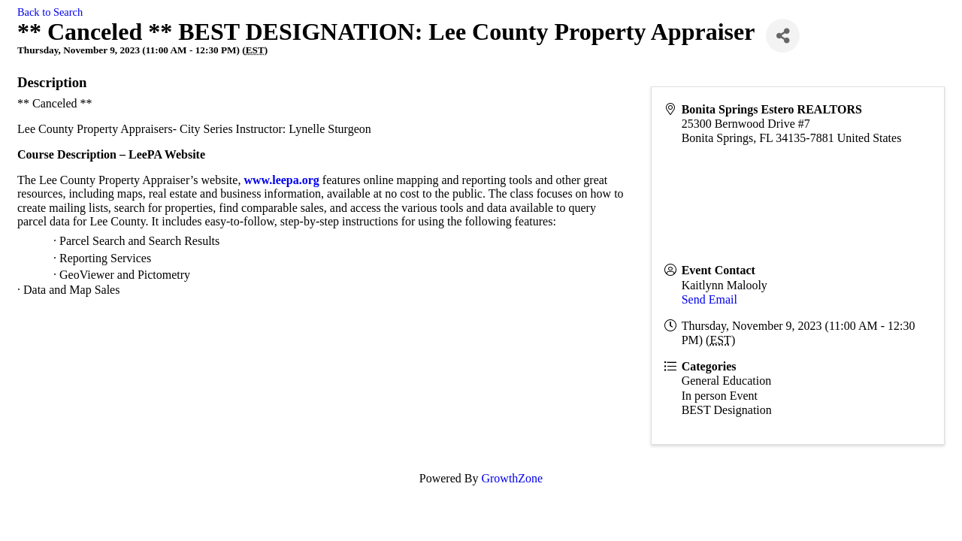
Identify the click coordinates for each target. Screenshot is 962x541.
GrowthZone (512, 478)
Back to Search (50, 12)
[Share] (783, 36)
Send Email (709, 299)
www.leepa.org (281, 180)
